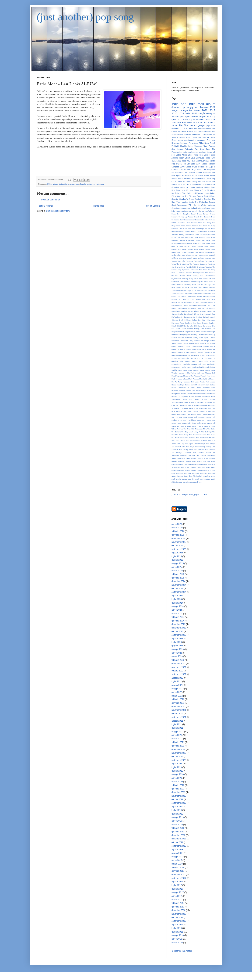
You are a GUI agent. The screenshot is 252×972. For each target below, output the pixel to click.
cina (181, 282)
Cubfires (187, 320)
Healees (199, 187)
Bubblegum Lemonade (187, 308)
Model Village (183, 379)
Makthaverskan (202, 161)
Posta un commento (50, 200)
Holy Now (176, 190)
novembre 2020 (179, 753)
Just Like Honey (178, 235)
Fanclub (208, 329)
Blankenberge (189, 302)
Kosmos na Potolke (179, 367)
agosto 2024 (177, 595)
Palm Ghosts (196, 388)
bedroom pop (177, 128)
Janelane (175, 361)
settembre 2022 (179, 674)
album (55, 184)
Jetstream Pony (186, 143)
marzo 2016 (177, 942)
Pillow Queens (178, 196)
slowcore (208, 208)
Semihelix (200, 402)
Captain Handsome (207, 311)
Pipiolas (184, 394)
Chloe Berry (204, 143)
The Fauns (211, 435)
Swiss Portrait (198, 167)
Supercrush (211, 423)
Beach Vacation (184, 178)
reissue (200, 208)
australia (175, 116)
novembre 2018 (179, 839)
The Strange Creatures (181, 452)
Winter (203, 205)
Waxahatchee (210, 276)
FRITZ (174, 223)
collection (186, 282)
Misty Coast (200, 240)
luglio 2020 (177, 767)
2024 (188, 113)
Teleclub (207, 199)
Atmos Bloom (203, 175)
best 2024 (203, 473)
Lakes (189, 367)
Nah (188, 243)
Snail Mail (202, 408)
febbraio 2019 (178, 828)
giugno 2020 (177, 771)
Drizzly (174, 326)
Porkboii (202, 394)
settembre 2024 (179, 592)
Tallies (174, 429)
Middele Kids (205, 376)
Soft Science (186, 255)
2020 (174, 113)
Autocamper (182, 296)
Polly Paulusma (193, 394)
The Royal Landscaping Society (198, 447)
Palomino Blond (209, 388)
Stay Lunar (183, 417)
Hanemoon (176, 352)
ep (196, 107)
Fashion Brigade (184, 332)
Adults (178, 287)
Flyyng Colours (198, 335)
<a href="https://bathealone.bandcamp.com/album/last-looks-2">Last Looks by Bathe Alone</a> (99, 161)
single (201, 113)
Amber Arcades (209, 287)
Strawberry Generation (206, 420)
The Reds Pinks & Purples (190, 122)
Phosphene (176, 394)
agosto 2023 (177, 638)
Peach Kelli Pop (192, 391)
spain (174, 119)
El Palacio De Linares (202, 326)
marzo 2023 (177, 656)
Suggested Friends (189, 423)
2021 (49, 184)
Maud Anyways (177, 376)
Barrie (199, 296)
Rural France (199, 249)
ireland (194, 208)
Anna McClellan (209, 290)
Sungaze (175, 167)
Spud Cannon (182, 414)
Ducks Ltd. (210, 181)
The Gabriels (190, 438)
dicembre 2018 (178, 835)
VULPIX (174, 276)
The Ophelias (193, 270)
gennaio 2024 (178, 621)
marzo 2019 (177, 824)
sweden (194, 116)
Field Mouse (196, 332)
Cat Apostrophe (177, 314)
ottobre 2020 (177, 756)
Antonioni (188, 293)
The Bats (189, 261)
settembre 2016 (179, 921)
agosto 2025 (177, 552)
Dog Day (212, 323)
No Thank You (195, 243)
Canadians (176, 311)
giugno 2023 (177, 645)
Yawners (193, 467)
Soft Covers (187, 411)
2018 (213, 125)
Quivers (174, 249)
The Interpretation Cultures (196, 441)
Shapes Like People (196, 252)
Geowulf (203, 343)
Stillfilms (175, 258)
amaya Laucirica (178, 470)
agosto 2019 (177, 806)
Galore (179, 343)
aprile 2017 (177, 896)
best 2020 (211, 279)
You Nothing (183, 279)
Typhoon (212, 458)
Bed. (179, 299)
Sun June (205, 149)
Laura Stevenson (201, 235)
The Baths (211, 429)
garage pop (203, 125)
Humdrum (211, 232)
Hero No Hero (198, 352)
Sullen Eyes (201, 423)
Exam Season (187, 329)
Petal (213, 391)
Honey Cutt (195, 232)
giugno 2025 (177, 560)
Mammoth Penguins (179, 240)
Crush (181, 320)
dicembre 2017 (178, 874)
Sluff (209, 405)
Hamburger (200, 229)
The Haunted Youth (185, 202)
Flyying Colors (186, 335)
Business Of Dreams (206, 308)
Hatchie (183, 146)
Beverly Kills (196, 211)
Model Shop (210, 240)
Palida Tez (181, 164)
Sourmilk (212, 255)
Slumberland (176, 408)
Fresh (181, 158)
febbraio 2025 (178, 574)
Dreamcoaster (189, 220)
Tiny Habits (210, 455)
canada (211, 122)
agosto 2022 (177, 678)
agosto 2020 (177, 763)
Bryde (179, 214)
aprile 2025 (177, 567)
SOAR (207, 249)
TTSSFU (200, 426)
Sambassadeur (177, 402)
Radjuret (198, 397)
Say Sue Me (203, 137)
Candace (184, 311)
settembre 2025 (179, 549)
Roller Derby (191, 137)
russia (211, 282)
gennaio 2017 (178, 907)
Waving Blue (198, 276)
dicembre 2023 (178, 624)
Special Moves (205, 411)
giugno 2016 (177, 932)
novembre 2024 (179, 585)
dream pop (74, 184)
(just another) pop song (85, 17)
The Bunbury (199, 261)
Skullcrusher (176, 255)
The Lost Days (199, 444)
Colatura (206, 314)
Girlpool (206, 346)
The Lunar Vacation (204, 267)
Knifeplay (211, 364)
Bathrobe (206, 296)
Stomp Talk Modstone (196, 417)
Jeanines (187, 134)
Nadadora (186, 382)
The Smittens (199, 449)
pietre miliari (203, 282)
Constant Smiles (201, 317)
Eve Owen (176, 329)
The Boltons (176, 432)
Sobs (209, 408)
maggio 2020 (178, 774)
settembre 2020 (179, 760)
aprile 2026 (177, 524)
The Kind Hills (191, 267)
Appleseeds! (197, 293)
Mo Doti (174, 379)
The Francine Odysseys (198, 264)
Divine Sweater (202, 323)
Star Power (192, 414)
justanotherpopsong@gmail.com (189, 494)
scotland (207, 131)
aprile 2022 (177, 692)
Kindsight (196, 134)
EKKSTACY (181, 326)
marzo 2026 (177, 527)
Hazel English (187, 131)
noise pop (187, 119)
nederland (195, 282)
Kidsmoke (175, 364)
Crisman (175, 320)
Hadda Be (211, 349)
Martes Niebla (184, 373)
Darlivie (194, 320)
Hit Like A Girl (210, 352)
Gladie (212, 346)
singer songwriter (182, 110)
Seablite (175, 199)
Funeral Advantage (201, 341)
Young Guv (201, 467)
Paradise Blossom (178, 391)
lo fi (179, 119)
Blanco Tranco (177, 302)
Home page (98, 206)
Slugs (213, 405)
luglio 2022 (177, 681)
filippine (196, 476)
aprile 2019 (177, 821)
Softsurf (195, 255)
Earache (190, 326)
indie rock (100, 184)
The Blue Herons (188, 125)
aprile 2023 (177, 653)
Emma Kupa (177, 184)
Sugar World (176, 423)
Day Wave (202, 320)
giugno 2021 (177, 728)
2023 (194, 113)
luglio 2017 (177, 885)
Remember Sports (185, 249)
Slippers (188, 405)
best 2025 (211, 473)
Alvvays (178, 211)
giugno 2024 (177, 603)
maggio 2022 (178, 688)
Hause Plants (210, 229)
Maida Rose (210, 237)
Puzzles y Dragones (180, 397)
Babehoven (192, 296)
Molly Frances (193, 379)
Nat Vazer (195, 382)
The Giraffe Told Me (204, 438)
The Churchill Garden (193, 172)
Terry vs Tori (181, 429)
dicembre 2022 (178, 663)
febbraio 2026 (178, 531)
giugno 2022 (177, 685)
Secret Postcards (189, 402)
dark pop (180, 476)
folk (200, 476)
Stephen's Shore (186, 199)
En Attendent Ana (208, 220)
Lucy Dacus (205, 370)
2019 (212, 110)
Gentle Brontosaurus (191, 343)
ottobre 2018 (177, 842)
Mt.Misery (211, 190)
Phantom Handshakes (206, 193)
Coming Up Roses (185, 217)
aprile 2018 (177, 860)
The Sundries (210, 273)
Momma (189, 190)
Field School (206, 332)
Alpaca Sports (191, 175)
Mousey (212, 379)
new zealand (199, 128)
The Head (180, 441)
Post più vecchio (152, 206)
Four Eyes (204, 338)
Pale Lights (206, 243)
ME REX (191, 161)
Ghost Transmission (194, 346)
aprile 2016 (177, 939)
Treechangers (191, 458)
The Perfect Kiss (178, 447)
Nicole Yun (176, 385)
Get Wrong (211, 343)
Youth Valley (210, 467)
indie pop (91, 184)
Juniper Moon (197, 361)
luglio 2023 (177, 642)
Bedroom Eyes (188, 299)
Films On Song (204, 223)
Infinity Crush (191, 358)
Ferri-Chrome (192, 223)
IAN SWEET (210, 355)
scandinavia (198, 119)
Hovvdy (202, 355)
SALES (212, 400)
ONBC (174, 388)
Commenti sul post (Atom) (58, 211)
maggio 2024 (178, 606)
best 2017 (207, 470)
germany (187, 208)
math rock (199, 479)
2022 (204, 110)
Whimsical (211, 464)
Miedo (213, 376)
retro (173, 175)
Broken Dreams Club (200, 178)
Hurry (213, 158)
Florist (178, 335)
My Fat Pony (177, 382)
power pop (185, 116)
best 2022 (187, 473)
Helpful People (184, 232)
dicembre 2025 (178, 538)
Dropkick (198, 220)
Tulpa (206, 458)
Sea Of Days (182, 252)
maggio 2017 (178, 892)
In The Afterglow (178, 358)
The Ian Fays (180, 267)
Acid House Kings (204, 284)
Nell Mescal (210, 382)
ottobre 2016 (177, 917)
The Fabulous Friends (197, 435)
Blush (174, 214)
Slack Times (180, 405)
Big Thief (205, 211)
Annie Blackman (178, 293)
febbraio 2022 (178, 699)
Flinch (182, 226)
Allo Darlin (198, 287)
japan (180, 140)
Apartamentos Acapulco (194, 140)
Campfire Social (189, 214)
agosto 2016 (177, 924)
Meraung (186, 376)
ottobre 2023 (177, 631)
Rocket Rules (209, 196)
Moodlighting (204, 379)
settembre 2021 (179, 717)
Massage (198, 146)
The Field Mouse (178, 438)
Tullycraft (200, 458)
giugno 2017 (177, 889)
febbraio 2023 (178, 660)
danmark (207, 172)
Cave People (188, 314)
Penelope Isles (205, 391)
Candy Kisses (193, 311)
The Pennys (210, 444)
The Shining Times (186, 449)
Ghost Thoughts (178, 346)
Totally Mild (181, 458)
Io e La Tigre (202, 358)
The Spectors (210, 449)
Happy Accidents (187, 187)
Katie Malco (189, 235)
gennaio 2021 (178, 746)
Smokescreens (187, 408)
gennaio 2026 (178, 535)
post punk (210, 119)
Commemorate (189, 317)
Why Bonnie (194, 205)
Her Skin (189, 352)
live (193, 479)
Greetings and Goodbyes (181, 349)
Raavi (191, 397)
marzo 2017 (177, 899)
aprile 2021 (177, 735)
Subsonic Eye (191, 149)
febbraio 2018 (178, 867)
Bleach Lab (210, 128)
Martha (193, 373)
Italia (174, 161)
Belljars (198, 299)
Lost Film (189, 237)
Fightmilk (175, 146)
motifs (213, 479)
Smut (196, 408)
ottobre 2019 (177, 799)
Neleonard (191, 193)
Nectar (202, 382)
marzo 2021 (177, 738)
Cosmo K (211, 317)
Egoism (179, 134)
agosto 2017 (177, 881)
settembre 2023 (179, 635)
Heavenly (175, 232)
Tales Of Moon (209, 426)
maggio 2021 (178, 731)
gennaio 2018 (178, 871)
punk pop (210, 116)
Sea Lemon (177, 149)
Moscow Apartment (179, 243)
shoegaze (210, 113)
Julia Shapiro (185, 361)
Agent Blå (180, 175)
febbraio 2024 (178, 617)
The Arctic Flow (201, 429)
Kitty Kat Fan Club (194, 364)
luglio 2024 (177, 599)
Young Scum (193, 279)
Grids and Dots (189, 229)
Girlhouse (200, 158)
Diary (182, 220)
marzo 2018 (177, 864)
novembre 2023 (179, 628)
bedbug (200, 470)
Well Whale (195, 464)
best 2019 (179, 473)
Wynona (175, 279)
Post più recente (45, 206)
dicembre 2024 (178, 581)
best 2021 (175, 282)
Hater (190, 146)
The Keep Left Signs (185, 444)
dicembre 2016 (178, 910)
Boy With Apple (195, 305)
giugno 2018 (177, 853)
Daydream (211, 320)
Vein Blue (206, 461)
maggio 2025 (178, 563)
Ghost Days (190, 158)
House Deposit (193, 355)
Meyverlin (191, 240)
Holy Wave (176, 355)
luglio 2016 (177, 928)
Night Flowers (209, 146)
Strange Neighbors (188, 420)
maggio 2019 (178, 817)
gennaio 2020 (178, 789)
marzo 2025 (177, 570)
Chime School (202, 214)
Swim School (185, 167)
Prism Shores (197, 246)
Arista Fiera (206, 293)
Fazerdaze (181, 223)
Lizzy (180, 370)
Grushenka (196, 349)
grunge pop (186, 479)
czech (174, 476)
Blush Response (201, 302)
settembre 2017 (179, 878)
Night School (185, 385)
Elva (213, 326)
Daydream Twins (178, 323)
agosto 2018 (177, 849)
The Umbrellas (201, 202)
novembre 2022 (179, 667)
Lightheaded (206, 367)
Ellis (189, 155)
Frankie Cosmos (192, 226)
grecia (178, 479)
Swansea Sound (185, 258)
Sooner (196, 411)
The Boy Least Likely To (190, 432)
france (174, 125)
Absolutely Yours (190, 284)
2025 (181, 113)
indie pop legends (190, 152)
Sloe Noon (196, 405)
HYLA (204, 349)
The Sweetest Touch (202, 452)
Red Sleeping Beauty (194, 196)
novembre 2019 (179, 796)
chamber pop (177, 208)
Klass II (205, 364)
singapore (190, 482)
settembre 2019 (179, 803)
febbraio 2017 (178, 903)
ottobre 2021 (177, 713)
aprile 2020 (177, 778)
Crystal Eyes (198, 217)
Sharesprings (210, 252)
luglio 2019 (177, 810)
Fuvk (181, 229)
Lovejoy (196, 370)
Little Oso (180, 237)
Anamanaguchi (177, 290)
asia (206, 122)
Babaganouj (186, 211)
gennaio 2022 (178, 703)
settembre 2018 (179, 846)
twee (197, 110)
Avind (196, 143)
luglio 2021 (177, 724)
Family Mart (199, 329)
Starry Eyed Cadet (204, 414)
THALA (208, 258)
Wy (188, 467)
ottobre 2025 (177, 545)
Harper (183, 352)
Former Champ (178, 338)
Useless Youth (190, 461)
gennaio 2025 (178, 578)
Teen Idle (181, 261)
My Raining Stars (179, 193)
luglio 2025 (177, 556)
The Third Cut (193, 455)
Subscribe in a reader (182, 951)
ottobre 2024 (177, 588)
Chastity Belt (196, 181)
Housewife (203, 232)
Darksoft (207, 217)
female (83, 184)
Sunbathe (199, 199)
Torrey (174, 458)
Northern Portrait (202, 385)
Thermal (203, 455)
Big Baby (206, 299)
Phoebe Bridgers (183, 246)
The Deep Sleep (181, 435)
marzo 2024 (177, 613)
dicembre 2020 (178, 749)
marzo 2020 (177, 781)
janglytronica (204, 152)
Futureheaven (195, 184)
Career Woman (183, 181)
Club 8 (212, 143)
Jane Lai (211, 358)
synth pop (198, 482)
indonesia (198, 131)
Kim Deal (183, 364)
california (211, 205)
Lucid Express (199, 237)
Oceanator (182, 388)
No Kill (193, 385)
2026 (174, 122)
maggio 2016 (178, 935)
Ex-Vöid (186, 184)
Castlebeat (176, 131)
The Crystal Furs (182, 264)
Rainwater (206, 397)
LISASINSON (206, 134)
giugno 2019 (177, 814)
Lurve (183, 190)
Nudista (212, 385)
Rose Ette (187, 400)
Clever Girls (198, 314)
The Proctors (187, 273)
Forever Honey (209, 335)
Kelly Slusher (209, 361)
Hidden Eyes (209, 187)
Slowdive (203, 405)
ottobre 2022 (177, 671)
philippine (175, 482)
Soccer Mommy (208, 164)
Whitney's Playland (179, 467)
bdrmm (193, 470)
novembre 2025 (179, 542)
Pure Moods (210, 394)
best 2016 (203, 279)
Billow (213, 299)
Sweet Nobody (198, 258)
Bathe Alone (64, 184)
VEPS (199, 461)
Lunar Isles (181, 161)
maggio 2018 (178, 856)
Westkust (203, 464)
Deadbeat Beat (190, 323)
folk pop (202, 116)
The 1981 (190, 429)
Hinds (207, 158)
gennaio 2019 (178, 831)
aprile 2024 (177, 610)
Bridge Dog (205, 305)
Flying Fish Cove (200, 155)
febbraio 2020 (178, 785)
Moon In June (200, 190)
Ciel (203, 181)
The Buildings (206, 432)
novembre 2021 (179, 710)
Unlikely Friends (178, 461)
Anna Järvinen (197, 290)
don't (190, 476)
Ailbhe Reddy (187, 287)
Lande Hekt (196, 367)
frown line (206, 476)
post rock (182, 482)
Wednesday (182, 205)
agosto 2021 (177, 721)
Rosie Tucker (201, 400)
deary (186, 476)
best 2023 (195, 473)
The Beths (188, 128)
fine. (213, 172)
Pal (188, 388)
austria (187, 470)
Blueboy (212, 211)
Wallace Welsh (185, 276)
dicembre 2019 (178, 792)
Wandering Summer (183, 464)
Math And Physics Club (206, 373)
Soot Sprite (203, 255)
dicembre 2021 (178, 706)
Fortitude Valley (191, 338)
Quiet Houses (209, 246)
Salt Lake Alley (193, 164)
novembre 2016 (179, 914)
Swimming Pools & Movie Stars (184, 426)
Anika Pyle (187, 290)
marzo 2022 (177, 696)
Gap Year (206, 184)
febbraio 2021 (178, 742)
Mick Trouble (195, 376)
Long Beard (187, 370)
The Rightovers (198, 273)
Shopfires (208, 402)
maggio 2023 (178, 649)
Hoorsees (183, 355)
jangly (190, 107)
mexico (207, 479)
